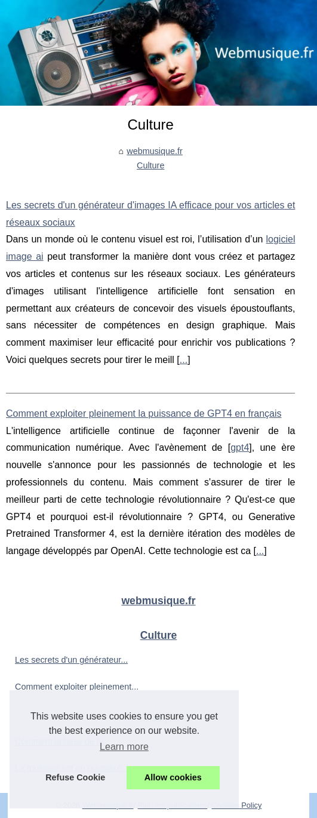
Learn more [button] (124, 747)
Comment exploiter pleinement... (77, 686)
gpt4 (239, 447)
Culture (150, 165)
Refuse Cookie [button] (75, 777)
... (183, 360)
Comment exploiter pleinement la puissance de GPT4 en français (144, 413)
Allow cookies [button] (173, 777)
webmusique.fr (155, 151)
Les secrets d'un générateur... (71, 660)
